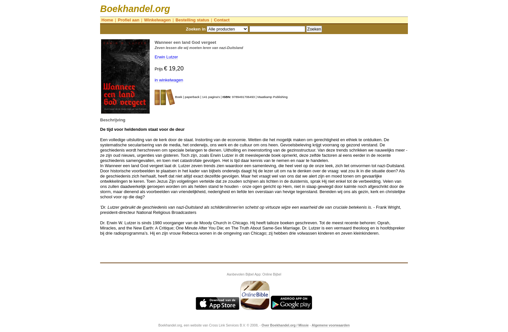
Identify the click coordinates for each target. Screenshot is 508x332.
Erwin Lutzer (166, 57)
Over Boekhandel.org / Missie (285, 325)
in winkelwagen (169, 80)
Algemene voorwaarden (331, 325)
